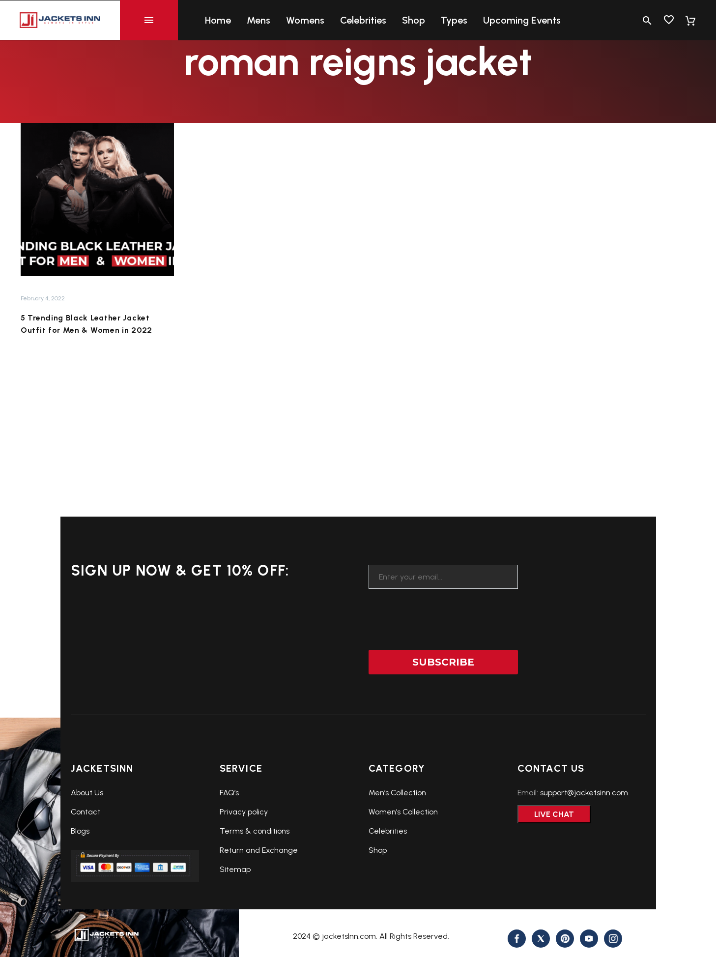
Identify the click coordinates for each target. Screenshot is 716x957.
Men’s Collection (397, 792)
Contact (85, 811)
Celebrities (363, 20)
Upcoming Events (522, 20)
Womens (305, 20)
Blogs (80, 831)
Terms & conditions (254, 831)
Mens (258, 20)
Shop (413, 20)
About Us (87, 792)
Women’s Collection (403, 811)
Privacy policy (244, 811)
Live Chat (554, 814)
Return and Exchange (259, 850)
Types (454, 20)
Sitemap (235, 869)
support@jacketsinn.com (584, 792)
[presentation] (443, 613)
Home (218, 20)
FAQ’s (229, 792)
